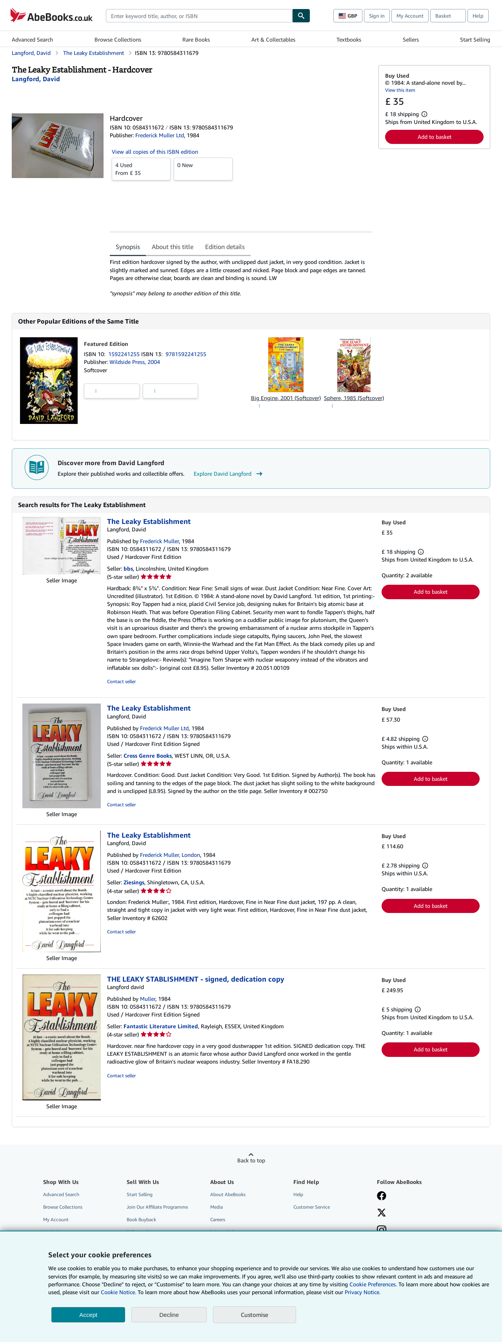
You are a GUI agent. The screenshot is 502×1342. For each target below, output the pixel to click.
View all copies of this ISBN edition (155, 151)
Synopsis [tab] (128, 247)
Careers (217, 1219)
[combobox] (199, 15)
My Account (410, 16)
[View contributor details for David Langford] (36, 79)
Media (216, 1207)
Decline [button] (169, 1314)
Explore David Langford (229, 474)
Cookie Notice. (118, 1292)
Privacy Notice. (362, 1292)
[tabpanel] (241, 277)
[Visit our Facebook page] (381, 1196)
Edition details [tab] (225, 247)
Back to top (251, 1160)
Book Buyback (141, 1219)
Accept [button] (88, 1314)
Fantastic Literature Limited (161, 1026)
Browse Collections (118, 39)
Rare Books (196, 39)
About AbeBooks (228, 1194)
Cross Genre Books (148, 755)
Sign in (377, 16)
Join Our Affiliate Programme (157, 1207)
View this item (400, 90)
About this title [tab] (172, 247)
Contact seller (121, 681)
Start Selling (475, 39)
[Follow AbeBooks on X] (381, 1213)
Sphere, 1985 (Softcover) (354, 398)
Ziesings (134, 882)
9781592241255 (186, 354)
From (141, 168)
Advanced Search (32, 39)
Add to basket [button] (434, 136)
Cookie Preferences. (373, 1284)
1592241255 (124, 354)
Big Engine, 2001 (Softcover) (286, 398)
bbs (128, 568)
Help (478, 16)
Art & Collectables (273, 39)
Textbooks (348, 39)
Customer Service (311, 1207)
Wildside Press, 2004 (134, 361)
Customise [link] (254, 1314)
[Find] (301, 15)
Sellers (411, 39)
